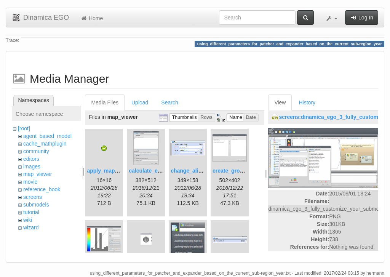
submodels (36, 205)
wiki (27, 220)
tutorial (31, 212)
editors (31, 159)
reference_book (41, 189)
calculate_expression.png (161, 171)
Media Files (104, 102)
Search (169, 102)
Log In (361, 17)
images (31, 166)
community (36, 151)
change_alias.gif (191, 171)
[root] (24, 128)
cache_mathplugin (45, 144)
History (307, 102)
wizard (30, 227)
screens (32, 197)
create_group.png (235, 171)
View (280, 102)
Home (91, 18)
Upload (139, 102)
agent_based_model (47, 136)
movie (30, 182)
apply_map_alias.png (114, 171)
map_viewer (37, 174)
